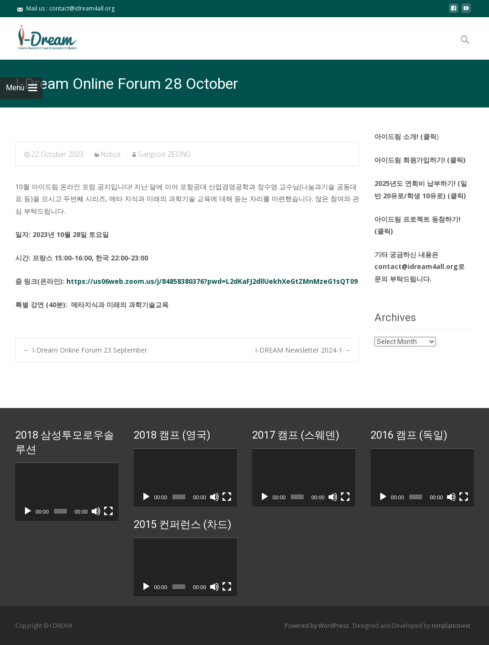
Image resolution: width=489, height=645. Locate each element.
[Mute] (96, 511)
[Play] (27, 511)
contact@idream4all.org (416, 266)
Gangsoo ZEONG (164, 154)
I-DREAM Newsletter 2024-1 (303, 350)
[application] (66, 492)
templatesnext (451, 626)
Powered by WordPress (317, 626)
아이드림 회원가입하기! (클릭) (420, 159)
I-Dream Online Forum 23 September (85, 350)
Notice (111, 154)
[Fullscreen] (108, 511)
